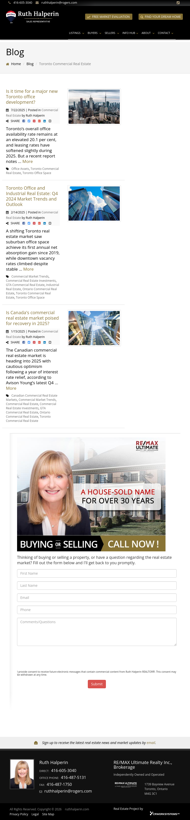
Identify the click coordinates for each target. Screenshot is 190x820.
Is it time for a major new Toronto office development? (32, 96)
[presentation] (54, 659)
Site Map (48, 814)
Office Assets (20, 169)
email (151, 742)
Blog (30, 63)
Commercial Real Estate (22, 404)
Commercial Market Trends (29, 276)
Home (16, 63)
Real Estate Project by (128, 809)
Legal (35, 814)
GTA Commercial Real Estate (25, 285)
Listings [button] (77, 33)
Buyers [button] (95, 33)
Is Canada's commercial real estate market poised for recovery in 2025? (32, 317)
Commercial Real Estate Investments (31, 280)
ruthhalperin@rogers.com (59, 2)
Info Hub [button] (131, 33)
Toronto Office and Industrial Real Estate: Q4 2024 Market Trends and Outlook (32, 196)
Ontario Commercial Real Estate (28, 414)
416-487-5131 (73, 777)
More (28, 161)
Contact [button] (166, 33)
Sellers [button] (112, 33)
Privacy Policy (19, 814)
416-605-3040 (22, 2)
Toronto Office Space (37, 173)
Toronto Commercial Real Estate (28, 418)
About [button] (149, 33)
